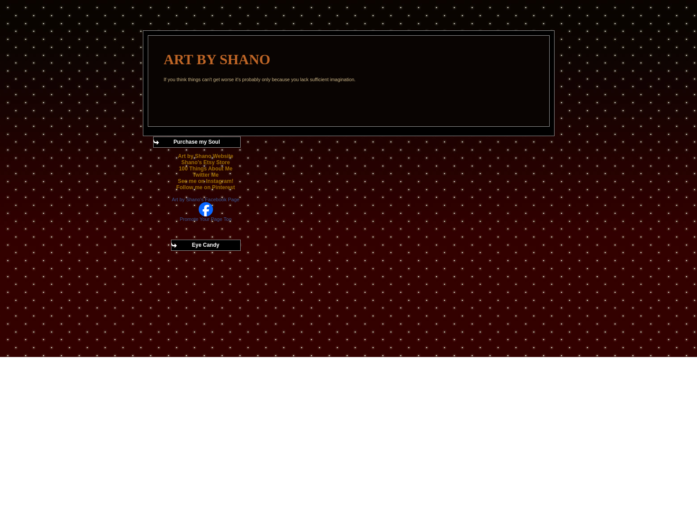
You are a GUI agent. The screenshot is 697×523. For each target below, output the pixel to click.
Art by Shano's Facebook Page (205, 199)
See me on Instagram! (206, 181)
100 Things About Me (205, 169)
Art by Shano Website (206, 156)
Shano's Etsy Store (205, 162)
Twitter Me (205, 175)
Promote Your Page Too (206, 219)
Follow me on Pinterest (205, 187)
